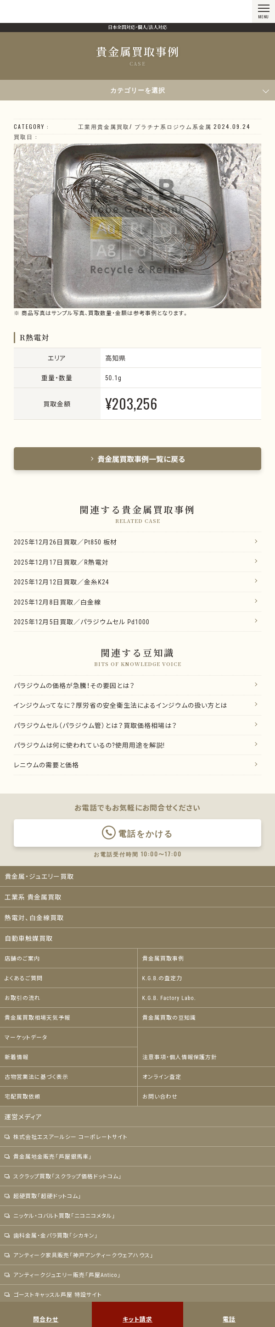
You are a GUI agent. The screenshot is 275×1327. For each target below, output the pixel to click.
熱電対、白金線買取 (34, 917)
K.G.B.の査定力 (162, 978)
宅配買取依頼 (22, 1096)
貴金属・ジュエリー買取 (39, 876)
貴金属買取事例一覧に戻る (137, 458)
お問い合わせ (160, 1096)
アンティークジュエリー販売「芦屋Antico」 (63, 1275)
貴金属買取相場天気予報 (37, 1017)
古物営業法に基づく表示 (36, 1076)
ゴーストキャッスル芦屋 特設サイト (53, 1294)
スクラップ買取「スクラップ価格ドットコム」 (63, 1176)
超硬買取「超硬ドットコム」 (43, 1196)
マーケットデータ (26, 1037)
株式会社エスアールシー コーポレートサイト (66, 1137)
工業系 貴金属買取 (33, 896)
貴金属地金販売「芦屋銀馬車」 (48, 1156)
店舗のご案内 (22, 958)
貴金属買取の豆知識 (169, 1017)
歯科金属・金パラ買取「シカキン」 (51, 1235)
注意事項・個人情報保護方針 (179, 1057)
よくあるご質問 (24, 978)
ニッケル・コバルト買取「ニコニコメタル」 (60, 1215)
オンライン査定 (161, 1076)
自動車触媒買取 (29, 938)
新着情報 (16, 1057)
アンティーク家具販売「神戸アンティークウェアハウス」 (79, 1255)
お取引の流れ (22, 998)
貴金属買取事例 (163, 958)
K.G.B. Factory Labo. (169, 998)
